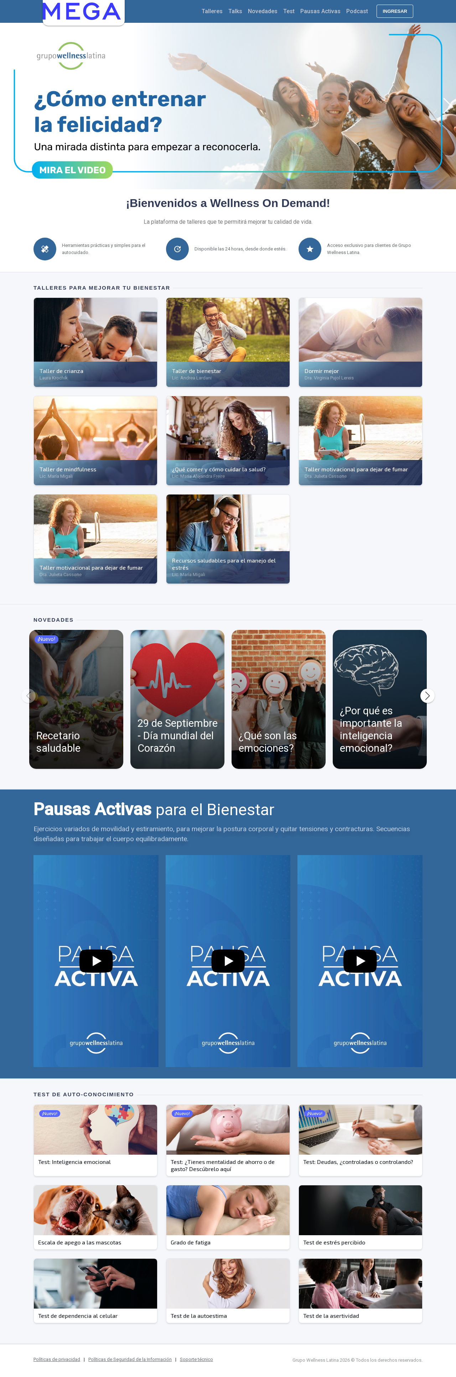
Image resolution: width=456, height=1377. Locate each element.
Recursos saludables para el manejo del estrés (224, 564)
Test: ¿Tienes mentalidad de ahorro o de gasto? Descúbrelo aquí (223, 1165)
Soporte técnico (196, 1359)
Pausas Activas (320, 11)
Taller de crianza (61, 370)
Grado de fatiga (191, 1242)
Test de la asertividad (331, 1315)
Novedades (263, 11)
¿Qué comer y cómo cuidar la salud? (219, 469)
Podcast (357, 11)
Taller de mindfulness (68, 469)
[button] (8, 106)
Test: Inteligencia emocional (74, 1161)
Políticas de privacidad (56, 1359)
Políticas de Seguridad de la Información (130, 1359)
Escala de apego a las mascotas (79, 1242)
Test (289, 11)
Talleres (212, 11)
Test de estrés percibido (334, 1242)
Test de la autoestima (199, 1315)
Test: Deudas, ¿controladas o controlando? (358, 1161)
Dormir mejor (322, 370)
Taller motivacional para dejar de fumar (356, 469)
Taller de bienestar (196, 370)
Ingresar (395, 11)
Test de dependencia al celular (78, 1315)
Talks (235, 11)
